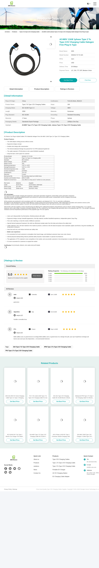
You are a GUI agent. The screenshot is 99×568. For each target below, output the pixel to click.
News (35, 469)
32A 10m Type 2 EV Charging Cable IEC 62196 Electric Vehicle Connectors (61, 397)
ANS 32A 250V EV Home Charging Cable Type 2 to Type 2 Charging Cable (14, 397)
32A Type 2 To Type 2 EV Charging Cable (26, 347)
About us (36, 459)
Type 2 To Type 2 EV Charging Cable (29, 31)
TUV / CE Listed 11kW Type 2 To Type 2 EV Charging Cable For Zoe (38, 397)
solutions (36, 466)
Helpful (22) (19, 298)
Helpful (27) (19, 315)
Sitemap (15, 489)
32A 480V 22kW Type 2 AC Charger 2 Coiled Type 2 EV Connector (84, 435)
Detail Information (16, 89)
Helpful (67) (19, 333)
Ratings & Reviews (67, 89)
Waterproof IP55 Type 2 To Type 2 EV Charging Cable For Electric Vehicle (84, 397)
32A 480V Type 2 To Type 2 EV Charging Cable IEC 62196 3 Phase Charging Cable (38, 435)
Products (14, 31)
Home (7, 31)
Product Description (41, 89)
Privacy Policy (8, 489)
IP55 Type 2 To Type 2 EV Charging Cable (57, 347)
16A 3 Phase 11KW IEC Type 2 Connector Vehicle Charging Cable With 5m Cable (61, 435)
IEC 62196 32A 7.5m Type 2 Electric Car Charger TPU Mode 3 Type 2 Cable (15, 435)
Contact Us (37, 473)
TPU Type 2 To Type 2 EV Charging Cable (18, 350)
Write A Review (37, 275)
